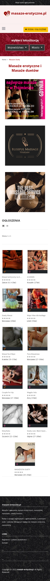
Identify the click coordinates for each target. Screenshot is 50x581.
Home (4, 60)
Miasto (36, 47)
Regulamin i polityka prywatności (14, 540)
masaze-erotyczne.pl (25, 569)
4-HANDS (30, 277)
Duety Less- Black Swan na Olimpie (37, 431)
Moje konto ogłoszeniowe (25, 3)
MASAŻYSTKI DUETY (22, 469)
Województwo (16, 47)
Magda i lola (32, 392)
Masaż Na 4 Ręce (8, 354)
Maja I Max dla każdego (36, 315)
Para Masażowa (33, 354)
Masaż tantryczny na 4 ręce (12, 277)
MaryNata (6, 431)
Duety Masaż (7, 315)
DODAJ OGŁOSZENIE (35, 29)
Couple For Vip (8, 392)
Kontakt (5, 543)
